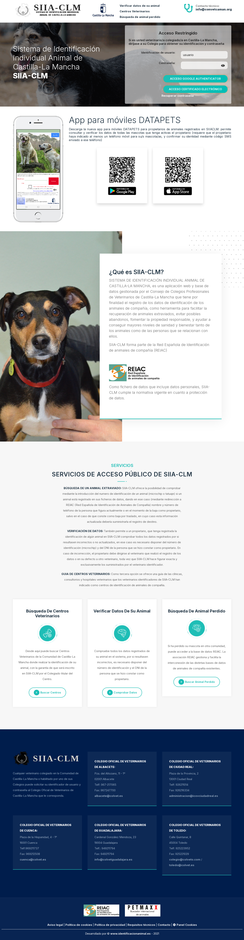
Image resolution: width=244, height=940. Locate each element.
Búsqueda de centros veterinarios (47, 613)
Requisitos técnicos (141, 925)
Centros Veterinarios (135, 11)
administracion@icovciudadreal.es (193, 796)
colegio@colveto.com (184, 859)
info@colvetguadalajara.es (113, 859)
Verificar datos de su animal (140, 5)
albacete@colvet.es (108, 796)
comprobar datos (122, 692)
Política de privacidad (110, 925)
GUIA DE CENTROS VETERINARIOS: (85, 574)
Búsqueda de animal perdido (140, 17)
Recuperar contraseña (177, 95)
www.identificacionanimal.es (130, 933)
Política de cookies (78, 925)
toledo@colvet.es (181, 865)
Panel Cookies (185, 925)
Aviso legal (55, 925)
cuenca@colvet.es (33, 859)
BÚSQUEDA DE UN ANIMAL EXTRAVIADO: (93, 488)
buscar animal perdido (196, 682)
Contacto (164, 925)
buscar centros (47, 692)
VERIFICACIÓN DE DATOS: (85, 531)
